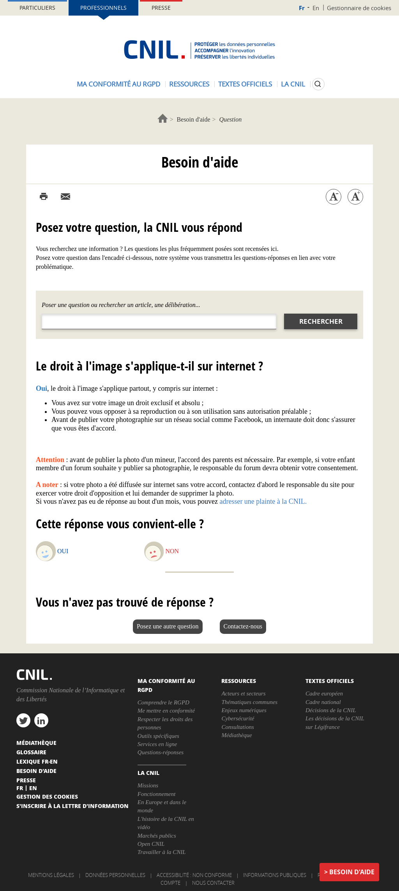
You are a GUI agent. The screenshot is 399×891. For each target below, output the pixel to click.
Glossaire (31, 752)
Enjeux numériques (243, 710)
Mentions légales (51, 875)
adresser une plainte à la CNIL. (263, 501)
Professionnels (103, 7)
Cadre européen (324, 693)
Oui (62, 551)
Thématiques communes (249, 702)
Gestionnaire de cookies (359, 8)
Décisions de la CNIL (330, 710)
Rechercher (321, 321)
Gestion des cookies (47, 796)
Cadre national (323, 702)
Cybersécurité (237, 718)
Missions (148, 785)
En (315, 8)
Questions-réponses (161, 752)
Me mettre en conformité (166, 711)
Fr (302, 8)
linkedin (41, 720)
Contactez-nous (243, 626)
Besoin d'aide (193, 119)
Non (172, 551)
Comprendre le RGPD (163, 702)
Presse (161, 7)
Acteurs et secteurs (243, 693)
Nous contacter (213, 882)
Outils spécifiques (158, 736)
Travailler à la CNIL (162, 852)
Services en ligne (157, 744)
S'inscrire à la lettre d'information (72, 806)
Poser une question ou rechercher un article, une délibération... (121, 305)
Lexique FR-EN (37, 761)
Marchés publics (157, 836)
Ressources (189, 83)
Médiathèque (236, 735)
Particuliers (37, 7)
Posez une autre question (168, 626)
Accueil (162, 118)
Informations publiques (274, 875)
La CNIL (293, 83)
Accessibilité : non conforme (194, 875)
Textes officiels (245, 83)
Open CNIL (151, 844)
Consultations (237, 727)
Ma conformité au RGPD (118, 83)
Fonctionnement (156, 794)
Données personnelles (115, 875)
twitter (23, 720)
